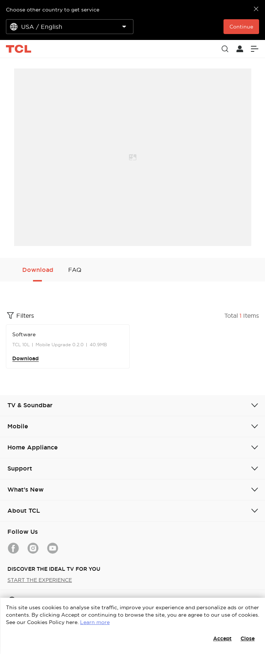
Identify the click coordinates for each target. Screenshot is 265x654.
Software (24, 334)
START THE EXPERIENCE (39, 580)
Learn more (95, 622)
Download (25, 358)
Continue (241, 26)
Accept (222, 638)
